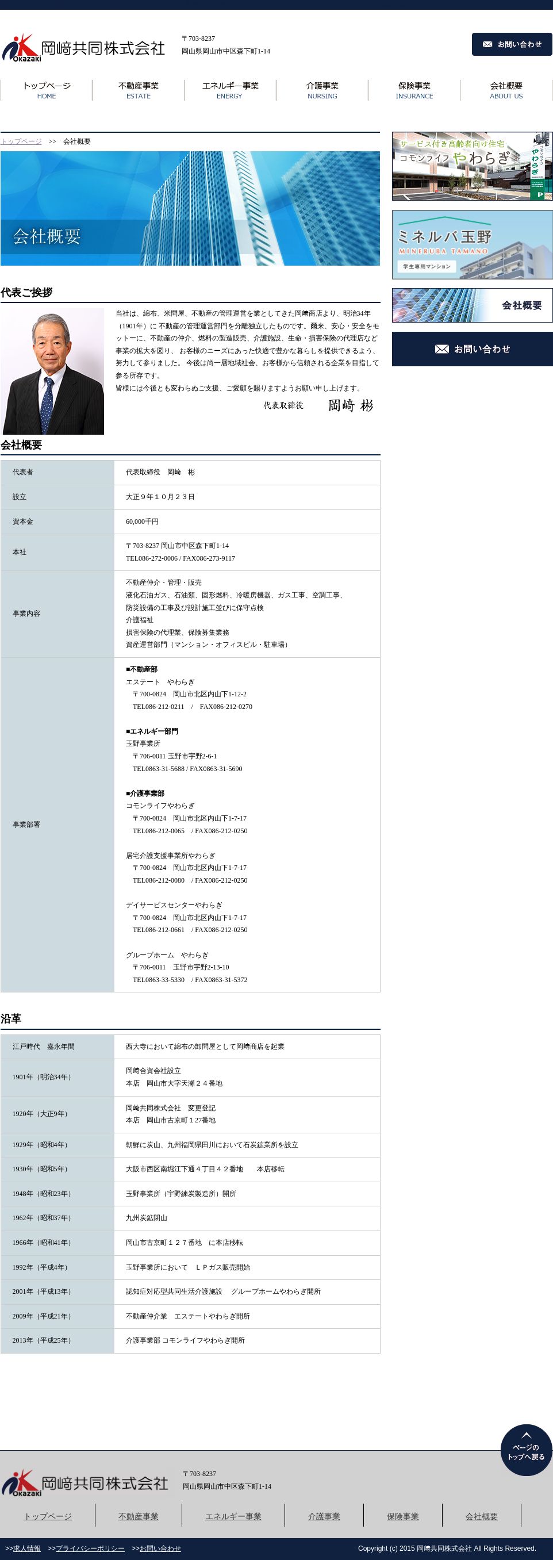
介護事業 (324, 1516)
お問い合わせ (160, 1548)
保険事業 (403, 1516)
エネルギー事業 (233, 1516)
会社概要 (482, 1516)
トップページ (21, 141)
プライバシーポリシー (90, 1548)
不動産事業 (138, 1516)
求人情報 (27, 1548)
